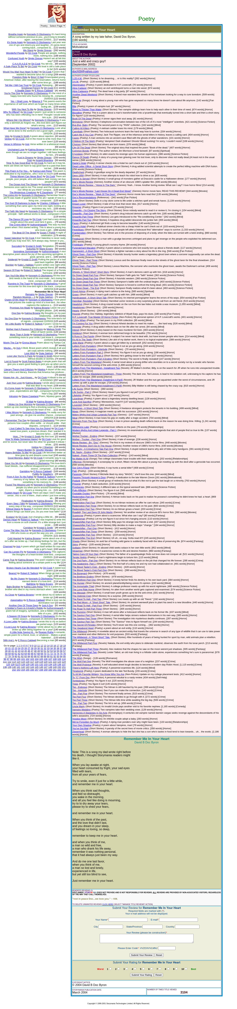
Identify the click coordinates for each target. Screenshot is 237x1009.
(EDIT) (80, 27)
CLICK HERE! (107, 904)
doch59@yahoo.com (85, 71)
